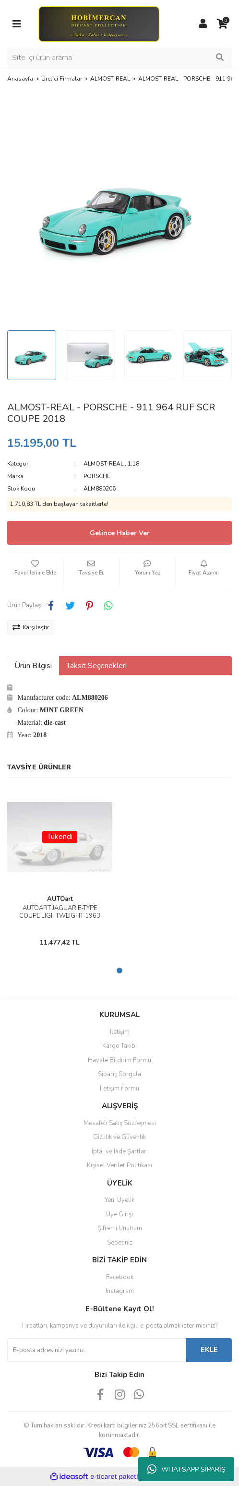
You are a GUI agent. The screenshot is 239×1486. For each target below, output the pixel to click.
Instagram (120, 1291)
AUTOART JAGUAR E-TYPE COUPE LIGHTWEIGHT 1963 (59, 912)
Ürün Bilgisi (33, 665)
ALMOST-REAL (103, 463)
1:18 (133, 463)
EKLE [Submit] (209, 1349)
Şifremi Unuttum (119, 1228)
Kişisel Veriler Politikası (119, 1165)
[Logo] (98, 23)
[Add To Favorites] (35, 571)
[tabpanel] (60, 868)
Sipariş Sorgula (119, 1074)
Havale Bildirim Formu (119, 1060)
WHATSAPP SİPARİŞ (186, 1469)
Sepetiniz (119, 1242)
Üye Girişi (119, 1214)
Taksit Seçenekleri (96, 665)
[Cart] (222, 24)
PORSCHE (97, 476)
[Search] (119, 57)
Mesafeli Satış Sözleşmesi (120, 1123)
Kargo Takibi (119, 1046)
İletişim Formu (119, 1088)
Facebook (119, 1277)
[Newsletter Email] (96, 1350)
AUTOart (60, 899)
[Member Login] (203, 24)
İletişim (120, 1032)
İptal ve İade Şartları (120, 1151)
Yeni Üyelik (119, 1200)
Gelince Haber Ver (120, 533)
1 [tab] (119, 970)
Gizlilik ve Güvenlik (119, 1137)
